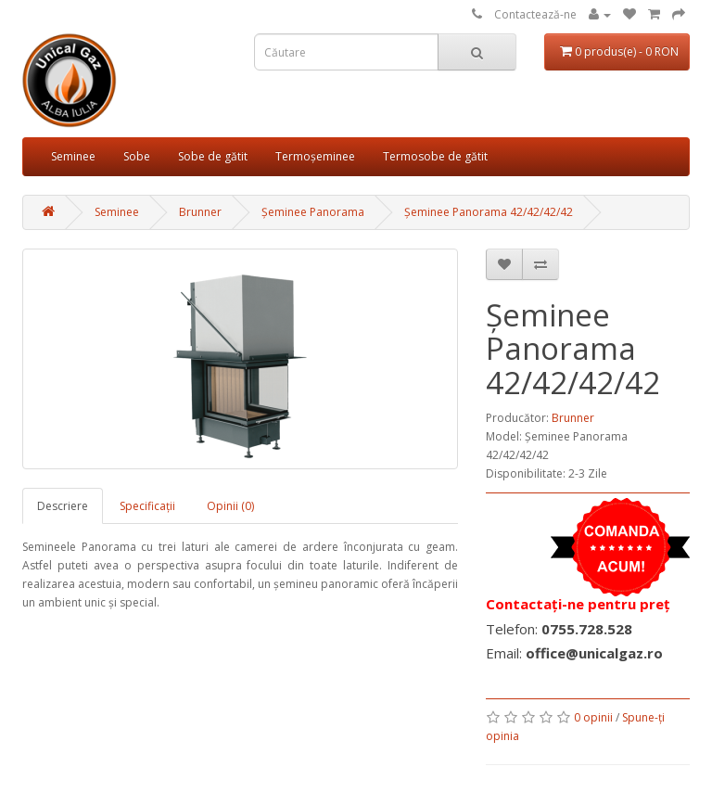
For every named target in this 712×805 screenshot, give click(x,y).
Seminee (73, 156)
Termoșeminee (315, 156)
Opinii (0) (230, 506)
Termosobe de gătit (435, 156)
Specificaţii (147, 506)
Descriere (62, 506)
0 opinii (593, 717)
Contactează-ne (535, 14)
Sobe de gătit (213, 156)
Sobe (136, 156)
